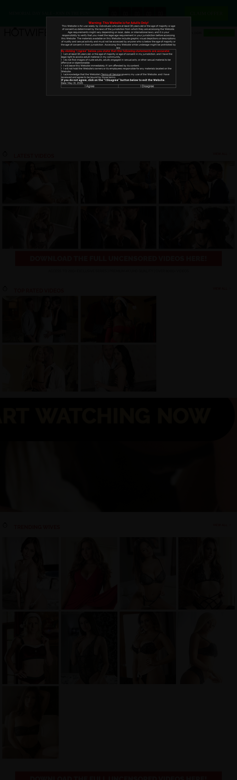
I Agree (89, 86)
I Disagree (147, 86)
